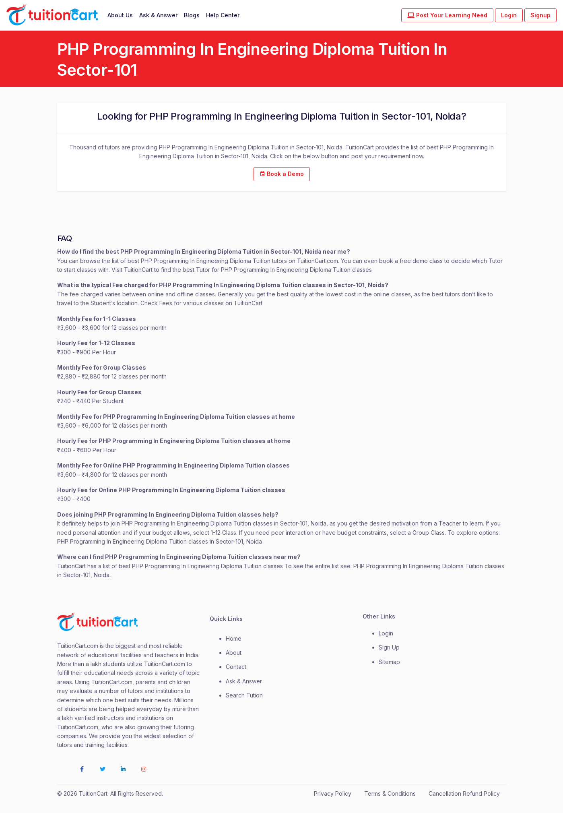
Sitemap (389, 661)
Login (509, 15)
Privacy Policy (332, 793)
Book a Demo (282, 173)
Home (233, 638)
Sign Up (389, 647)
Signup (540, 15)
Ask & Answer (158, 15)
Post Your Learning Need (447, 15)
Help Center (222, 15)
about (233, 652)
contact (236, 666)
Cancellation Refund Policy (464, 793)
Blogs (192, 15)
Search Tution (244, 695)
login (386, 633)
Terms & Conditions (390, 793)
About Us (120, 15)
